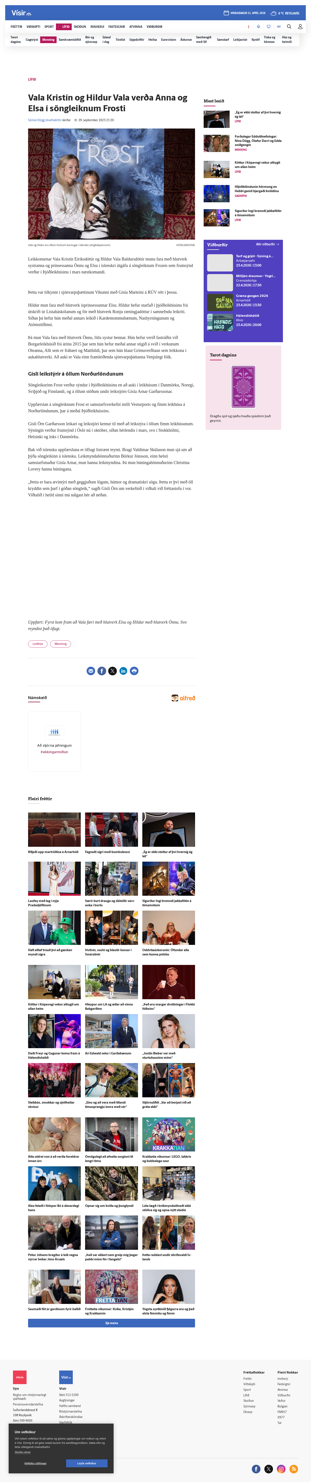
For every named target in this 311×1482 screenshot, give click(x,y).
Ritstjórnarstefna (70, 1411)
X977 (281, 1417)
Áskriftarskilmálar (71, 1417)
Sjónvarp (249, 1406)
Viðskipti (249, 1384)
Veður (282, 1401)
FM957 (282, 1412)
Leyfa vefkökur (86, 1463)
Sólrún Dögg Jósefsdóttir (45, 120)
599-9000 (25, 1420)
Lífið (246, 1395)
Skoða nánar (23, 1452)
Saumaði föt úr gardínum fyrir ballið (54, 1309)
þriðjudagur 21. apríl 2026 (248, 13)
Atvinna (283, 1390)
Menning (61, 644)
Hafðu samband (70, 1406)
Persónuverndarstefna (28, 1404)
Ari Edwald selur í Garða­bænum (108, 1053)
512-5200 (72, 1395)
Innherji (283, 1379)
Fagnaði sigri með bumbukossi (107, 852)
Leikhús (38, 644)
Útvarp (247, 1412)
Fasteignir (284, 1384)
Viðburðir (284, 1395)
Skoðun (248, 1401)
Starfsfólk (65, 1422)
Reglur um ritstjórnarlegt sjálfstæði (29, 1397)
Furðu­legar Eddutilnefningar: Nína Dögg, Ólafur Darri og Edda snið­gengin (258, 141)
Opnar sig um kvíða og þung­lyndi (109, 1206)
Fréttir (247, 1379)
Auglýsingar (67, 1400)
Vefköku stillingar (35, 1463)
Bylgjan (282, 1406)
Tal (279, 1423)
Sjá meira (111, 1323)
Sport (247, 1390)
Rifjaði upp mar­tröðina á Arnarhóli (53, 852)
